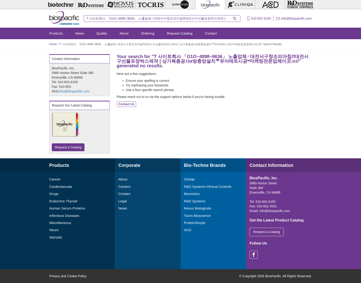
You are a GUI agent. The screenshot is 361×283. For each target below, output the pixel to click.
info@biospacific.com (296, 18)
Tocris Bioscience (197, 216)
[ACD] (270, 4)
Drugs (53, 194)
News (79, 33)
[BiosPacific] (210, 4)
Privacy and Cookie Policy (68, 276)
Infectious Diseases (64, 216)
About (123, 33)
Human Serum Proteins (67, 208)
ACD (187, 230)
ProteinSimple (194, 223)
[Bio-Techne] (61, 4)
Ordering (147, 33)
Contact (211, 33)
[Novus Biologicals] (120, 4)
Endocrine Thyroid (63, 201)
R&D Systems (194, 201)
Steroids (55, 237)
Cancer (54, 179)
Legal (122, 201)
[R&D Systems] (90, 4)
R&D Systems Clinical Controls (207, 187)
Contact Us (126, 104)
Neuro (54, 230)
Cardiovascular (60, 187)
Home (53, 44)
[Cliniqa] (240, 4)
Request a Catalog (68, 147)
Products (56, 33)
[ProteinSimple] (180, 4)
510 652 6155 (261, 18)
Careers (124, 187)
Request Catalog (179, 33)
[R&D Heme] (300, 4)
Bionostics (192, 194)
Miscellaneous (60, 223)
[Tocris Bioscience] (150, 4)
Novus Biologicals (197, 208)
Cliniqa (189, 179)
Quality (101, 33)
